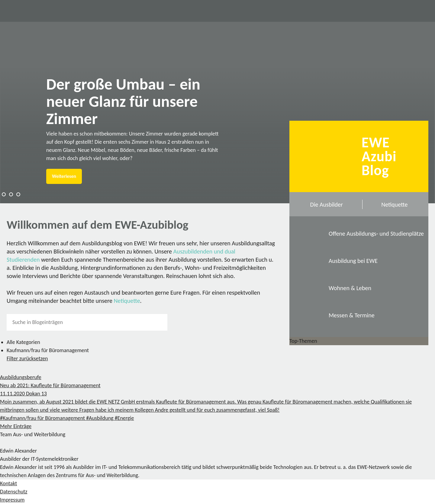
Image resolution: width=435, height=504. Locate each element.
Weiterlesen (64, 176)
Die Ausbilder (326, 204)
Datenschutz (13, 491)
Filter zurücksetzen (27, 358)
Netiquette (127, 300)
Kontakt (8, 483)
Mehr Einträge (15, 426)
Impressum (12, 499)
